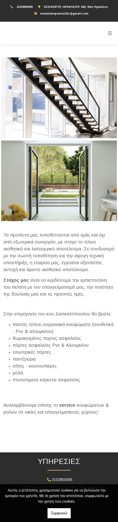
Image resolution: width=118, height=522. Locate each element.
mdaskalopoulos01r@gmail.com (64, 13)
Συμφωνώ (59, 513)
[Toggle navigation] (110, 33)
